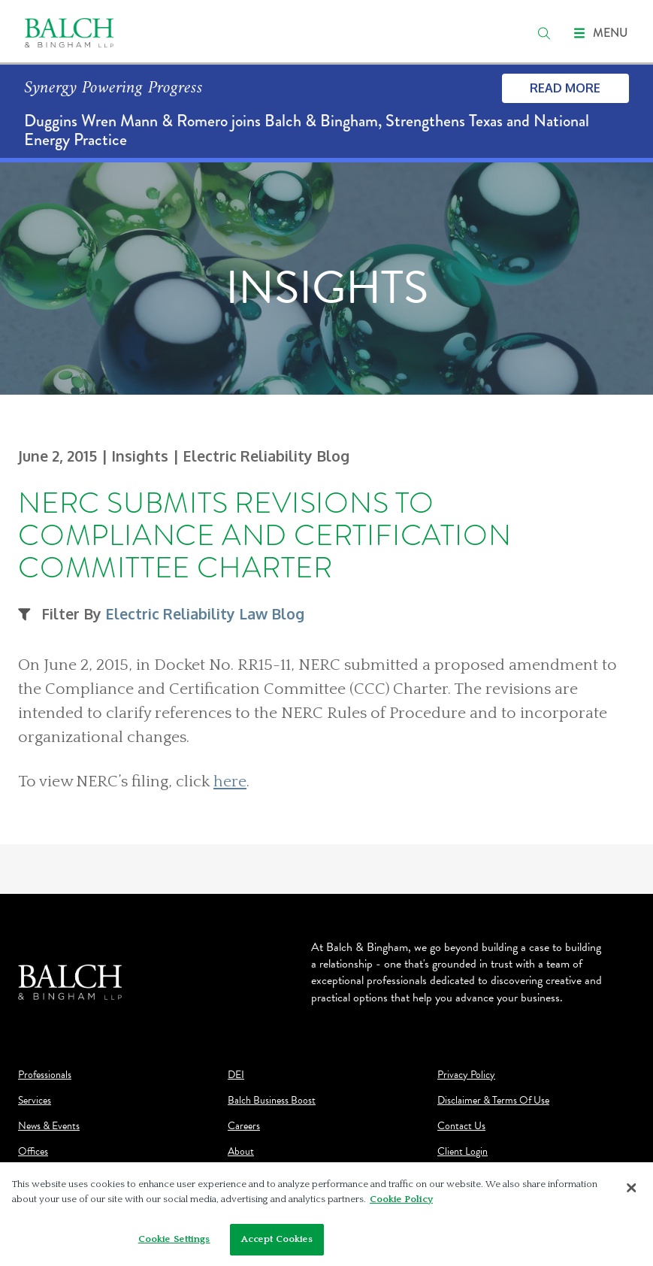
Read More (565, 87)
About (241, 1151)
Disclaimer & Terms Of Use (493, 1100)
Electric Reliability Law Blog (204, 613)
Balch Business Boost (272, 1100)
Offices (33, 1151)
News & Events (49, 1126)
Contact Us (461, 1126)
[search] (544, 33)
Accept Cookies (277, 1243)
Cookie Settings (174, 1243)
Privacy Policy (466, 1075)
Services (34, 1100)
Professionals (44, 1075)
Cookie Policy (401, 1203)
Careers (244, 1126)
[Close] (631, 1192)
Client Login (462, 1151)
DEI (236, 1075)
